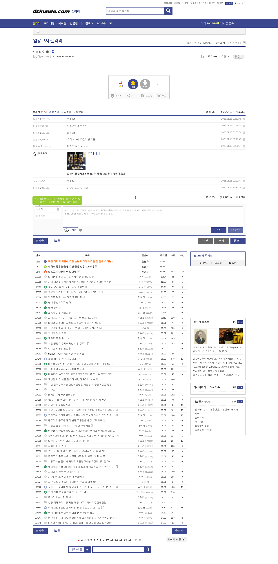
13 (120, 539)
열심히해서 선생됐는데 (58, 394)
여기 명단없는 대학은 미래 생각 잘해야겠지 (69, 512)
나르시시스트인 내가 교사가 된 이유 (65, 441)
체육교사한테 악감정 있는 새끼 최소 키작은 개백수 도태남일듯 (79, 410)
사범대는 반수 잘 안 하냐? (60, 471)
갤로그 (193, 3)
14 (125, 539)
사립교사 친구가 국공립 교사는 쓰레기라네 (69, 318)
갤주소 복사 (221, 43)
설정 (189, 43)
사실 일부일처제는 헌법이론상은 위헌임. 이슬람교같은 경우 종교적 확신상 (79, 384)
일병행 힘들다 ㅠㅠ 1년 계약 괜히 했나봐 (68, 276)
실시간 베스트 (201, 322)
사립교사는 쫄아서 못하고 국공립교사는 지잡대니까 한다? (77, 461)
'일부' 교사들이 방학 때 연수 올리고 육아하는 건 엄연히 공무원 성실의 (79, 435)
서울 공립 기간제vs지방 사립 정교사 (65, 343)
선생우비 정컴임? (55, 405)
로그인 (229, 3)
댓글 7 (238, 56)
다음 (136, 539)
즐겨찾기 (203, 263)
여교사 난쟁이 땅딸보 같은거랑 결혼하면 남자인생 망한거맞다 (79, 518)
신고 (161, 95)
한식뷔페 (199, 417)
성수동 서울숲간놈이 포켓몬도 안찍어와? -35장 (216, 375)
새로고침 (241, 112)
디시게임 (203, 3)
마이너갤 (168, 3)
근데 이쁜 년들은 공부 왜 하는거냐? (65, 492)
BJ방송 (101, 23)
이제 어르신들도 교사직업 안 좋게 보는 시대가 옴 (72, 507)
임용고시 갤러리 (47, 41)
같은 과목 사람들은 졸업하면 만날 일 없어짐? (70, 482)
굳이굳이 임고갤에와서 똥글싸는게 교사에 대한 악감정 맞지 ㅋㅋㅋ (79, 415)
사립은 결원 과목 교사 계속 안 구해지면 (67, 425)
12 (116, 539)
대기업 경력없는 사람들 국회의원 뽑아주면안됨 (71, 323)
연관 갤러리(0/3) (203, 43)
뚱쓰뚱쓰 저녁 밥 (203, 429)
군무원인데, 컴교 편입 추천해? (62, 477)
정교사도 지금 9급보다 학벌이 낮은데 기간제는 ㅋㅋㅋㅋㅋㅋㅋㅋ (79, 466)
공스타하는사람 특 (56, 497)
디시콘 (220, 3)
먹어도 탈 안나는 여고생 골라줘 (63, 297)
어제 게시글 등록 (217, 23)
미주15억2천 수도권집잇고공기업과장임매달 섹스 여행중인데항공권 (79, 364)
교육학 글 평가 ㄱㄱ (56, 338)
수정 (205, 240)
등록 (218, 230)
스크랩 (202, 56)
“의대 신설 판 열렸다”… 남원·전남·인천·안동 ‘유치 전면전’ (76, 400)
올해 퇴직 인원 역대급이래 (60, 359)
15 (129, 539)
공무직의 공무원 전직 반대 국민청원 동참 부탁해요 (73, 420)
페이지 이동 (176, 539)
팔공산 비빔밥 (202, 425)
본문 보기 (211, 111)
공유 (131, 95)
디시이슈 (215, 387)
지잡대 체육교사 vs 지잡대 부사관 (64, 369)
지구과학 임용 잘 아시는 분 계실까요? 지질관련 (71, 328)
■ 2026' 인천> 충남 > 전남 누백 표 (64, 353)
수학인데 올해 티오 (56, 348)
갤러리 (37, 23)
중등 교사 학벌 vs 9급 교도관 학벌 (64, 287)
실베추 (116, 96)
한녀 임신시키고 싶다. (58, 302)
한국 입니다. (52, 307)
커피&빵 (199, 421)
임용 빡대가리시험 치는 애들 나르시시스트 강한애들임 (75, 502)
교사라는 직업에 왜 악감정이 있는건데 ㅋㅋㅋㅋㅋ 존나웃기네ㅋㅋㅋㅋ (79, 487)
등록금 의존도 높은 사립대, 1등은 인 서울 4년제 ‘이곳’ (75, 456)
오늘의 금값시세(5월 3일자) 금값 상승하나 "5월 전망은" (97, 173)
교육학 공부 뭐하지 (56, 312)
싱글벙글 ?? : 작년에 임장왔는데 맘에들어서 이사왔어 (218, 359)
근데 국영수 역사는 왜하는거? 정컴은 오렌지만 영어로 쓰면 (77, 282)
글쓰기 (238, 240)
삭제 (244, 119)
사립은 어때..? (53, 446)
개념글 (56, 240)
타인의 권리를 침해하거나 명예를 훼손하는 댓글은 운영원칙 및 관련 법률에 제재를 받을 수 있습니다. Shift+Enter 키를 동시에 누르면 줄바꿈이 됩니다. (114, 212)
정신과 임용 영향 (55, 333)
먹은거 (198, 413)
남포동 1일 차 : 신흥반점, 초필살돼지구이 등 (217, 409)
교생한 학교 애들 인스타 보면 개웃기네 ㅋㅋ (69, 379)
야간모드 (240, 3)
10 (107, 539)
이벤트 (212, 3)
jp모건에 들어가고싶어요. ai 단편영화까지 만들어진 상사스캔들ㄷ (218, 367)
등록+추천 (235, 230)
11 (111, 539)
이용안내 (234, 43)
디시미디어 (199, 387)
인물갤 (185, 3)
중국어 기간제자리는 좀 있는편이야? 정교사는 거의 (73, 292)
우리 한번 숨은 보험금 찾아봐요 (208, 371)
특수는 (49, 389)
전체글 (40, 240)
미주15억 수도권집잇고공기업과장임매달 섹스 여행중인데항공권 (79, 374)
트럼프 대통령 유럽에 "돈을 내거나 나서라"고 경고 (217, 363)
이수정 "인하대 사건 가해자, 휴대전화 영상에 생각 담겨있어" (78, 523)
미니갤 (177, 3)
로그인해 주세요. (203, 255)
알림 (232, 263)
